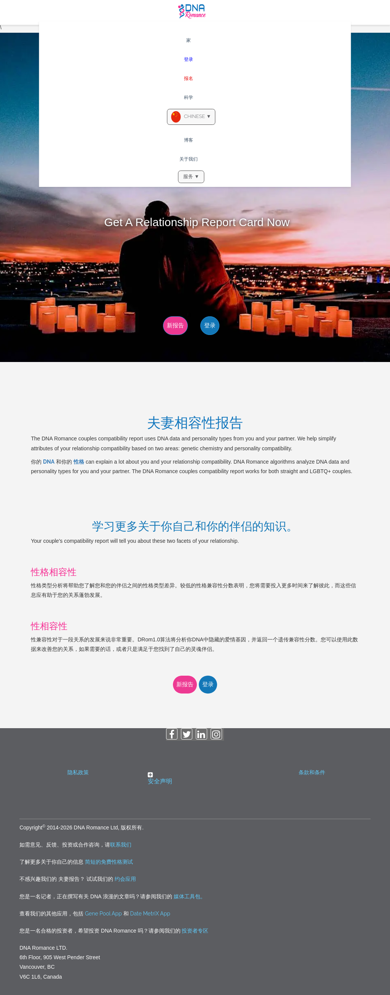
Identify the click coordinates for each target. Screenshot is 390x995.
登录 (188, 59)
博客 (188, 140)
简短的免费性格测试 (109, 862)
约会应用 (124, 879)
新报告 (175, 325)
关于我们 (188, 159)
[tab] (195, 780)
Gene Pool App (103, 913)
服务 (191, 176)
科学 (188, 97)
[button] (195, 778)
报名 (188, 78)
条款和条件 (312, 772)
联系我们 (120, 845)
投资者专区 (195, 931)
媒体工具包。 (190, 896)
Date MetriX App (150, 913)
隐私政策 (78, 772)
